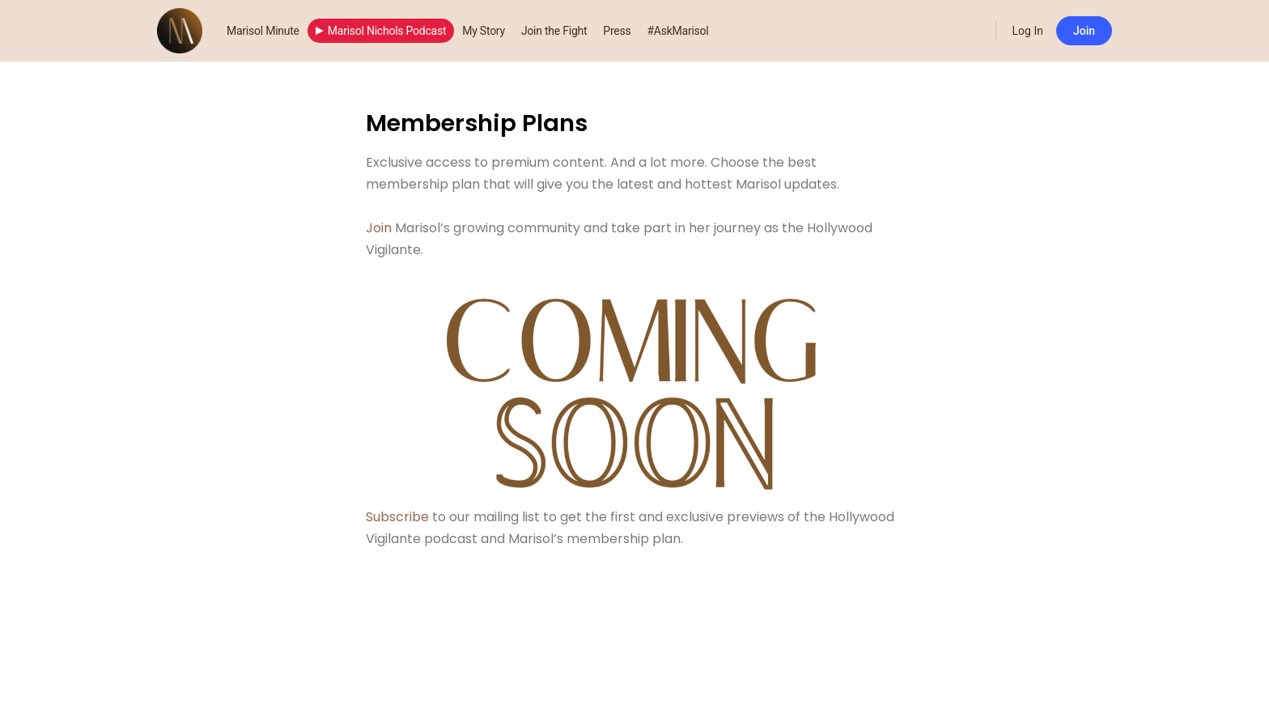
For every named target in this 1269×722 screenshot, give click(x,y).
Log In (1027, 30)
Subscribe (397, 517)
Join (1084, 30)
